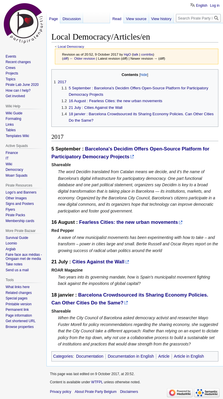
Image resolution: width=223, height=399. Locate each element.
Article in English (189, 356)
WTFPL (97, 382)
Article (164, 356)
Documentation (89, 356)
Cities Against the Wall (98, 262)
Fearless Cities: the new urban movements (128, 222)
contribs (147, 54)
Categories (63, 356)
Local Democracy (71, 46)
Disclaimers (129, 392)
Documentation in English (131, 356)
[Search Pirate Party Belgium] (198, 18)
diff (65, 58)
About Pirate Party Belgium (95, 392)
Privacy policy (60, 392)
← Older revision (82, 58)
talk (135, 54)
